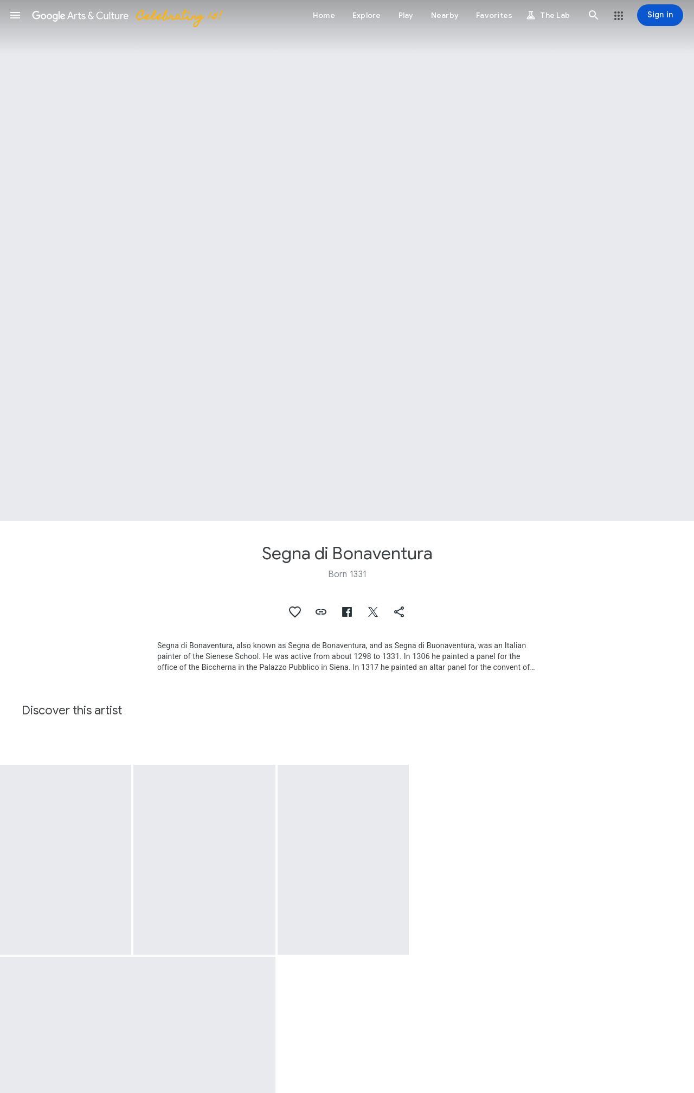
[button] (15, 15)
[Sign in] (660, 15)
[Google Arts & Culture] (126, 15)
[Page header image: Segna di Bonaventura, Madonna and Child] (347, 260)
